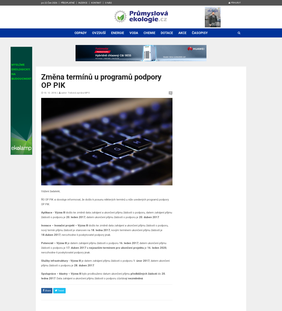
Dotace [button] (167, 33)
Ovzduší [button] (99, 33)
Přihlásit (235, 3)
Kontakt (96, 2)
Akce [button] (182, 33)
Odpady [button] (80, 33)
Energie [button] (117, 33)
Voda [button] (133, 33)
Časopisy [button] (200, 33)
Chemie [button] (149, 33)
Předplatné (68, 2)
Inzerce (82, 2)
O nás (108, 2)
